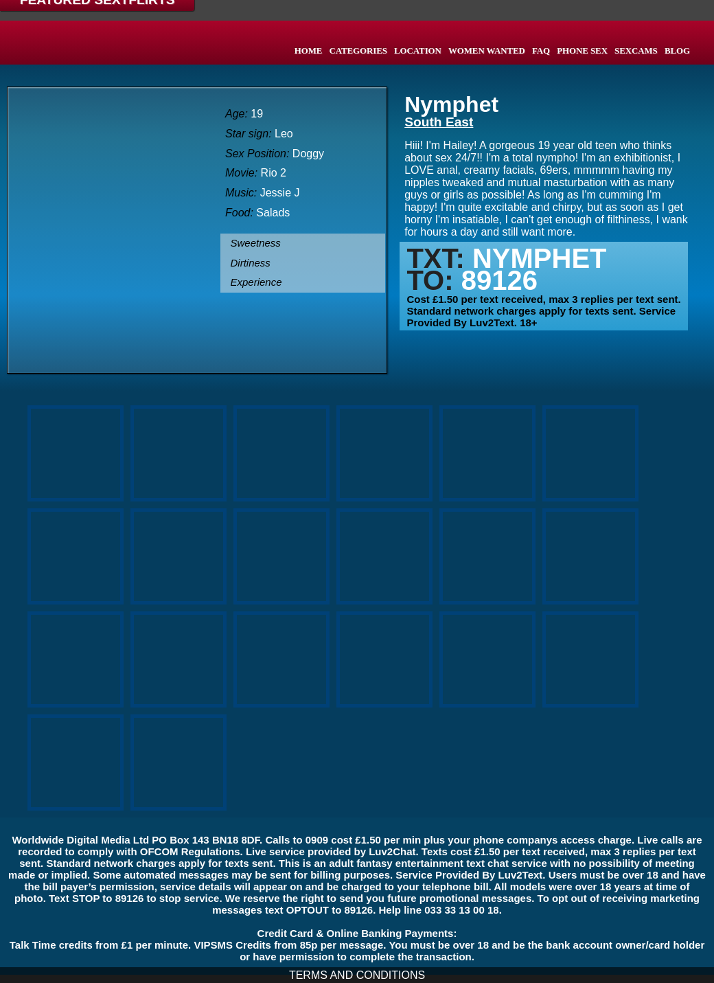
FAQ (541, 51)
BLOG (677, 51)
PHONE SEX (582, 51)
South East (438, 122)
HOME (309, 51)
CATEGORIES (358, 51)
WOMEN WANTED (486, 51)
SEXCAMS (636, 51)
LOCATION (417, 51)
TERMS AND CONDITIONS (357, 975)
